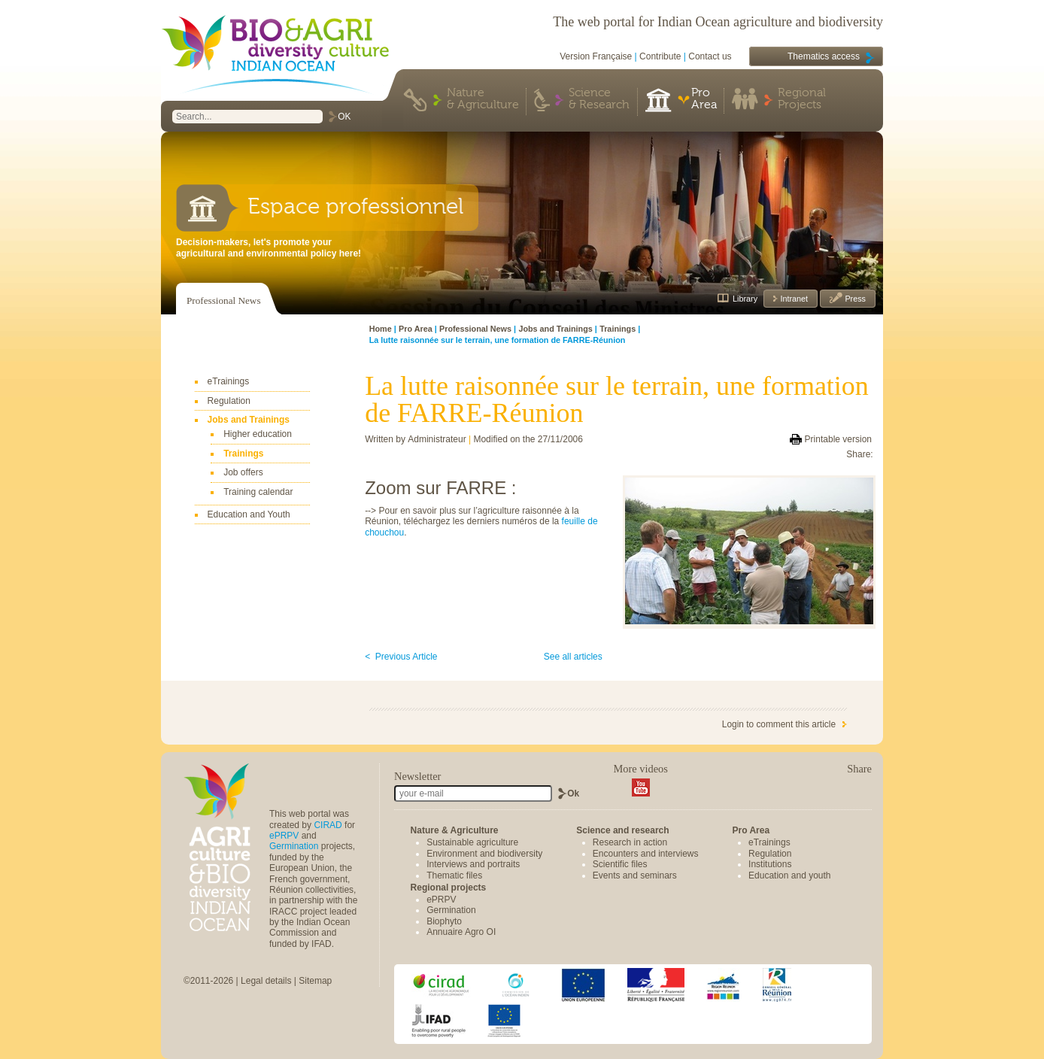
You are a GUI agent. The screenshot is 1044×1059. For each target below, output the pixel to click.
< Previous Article (401, 656)
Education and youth (789, 875)
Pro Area (704, 99)
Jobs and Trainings (249, 419)
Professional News (224, 300)
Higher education (257, 434)
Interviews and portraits (473, 864)
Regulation (229, 401)
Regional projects (449, 887)
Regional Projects (802, 99)
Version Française (596, 56)
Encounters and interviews (646, 853)
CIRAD (327, 825)
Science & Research (599, 99)
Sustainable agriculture (472, 842)
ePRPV (284, 835)
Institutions (769, 864)
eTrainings (229, 381)
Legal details (266, 981)
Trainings (243, 453)
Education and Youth (249, 514)
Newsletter (417, 776)
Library (745, 298)
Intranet (793, 298)
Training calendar (258, 492)
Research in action (630, 842)
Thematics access (824, 56)
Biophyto (444, 921)
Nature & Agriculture (483, 99)
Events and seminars (635, 875)
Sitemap (315, 981)
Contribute (660, 56)
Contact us (709, 56)
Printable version (838, 439)
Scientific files (620, 864)
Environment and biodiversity (484, 853)
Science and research (622, 830)
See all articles (573, 656)
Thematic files (454, 875)
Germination (293, 846)
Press (854, 298)
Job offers (243, 472)
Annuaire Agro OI (461, 932)
